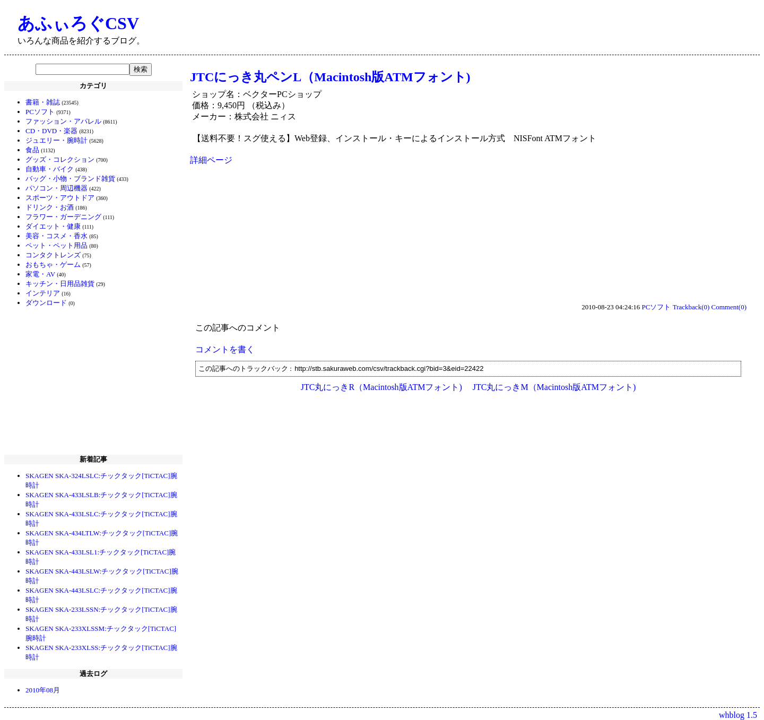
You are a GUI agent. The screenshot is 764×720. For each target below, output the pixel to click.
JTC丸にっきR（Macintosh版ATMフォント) (381, 387)
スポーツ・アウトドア (59, 198)
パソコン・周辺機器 (56, 188)
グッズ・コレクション (59, 159)
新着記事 (93, 459)
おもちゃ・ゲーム (53, 264)
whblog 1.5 (738, 714)
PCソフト (40, 112)
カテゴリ (93, 86)
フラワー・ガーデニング (63, 217)
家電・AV (40, 274)
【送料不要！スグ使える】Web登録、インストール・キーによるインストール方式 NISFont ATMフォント (394, 138)
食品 (32, 150)
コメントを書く (225, 349)
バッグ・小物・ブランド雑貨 (70, 179)
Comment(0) (728, 307)
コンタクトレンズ (53, 255)
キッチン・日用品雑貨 (59, 284)
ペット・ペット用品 (56, 245)
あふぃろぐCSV (78, 23)
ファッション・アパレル (63, 121)
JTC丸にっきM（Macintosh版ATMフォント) (554, 387)
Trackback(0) (691, 307)
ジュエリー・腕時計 (56, 140)
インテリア (42, 293)
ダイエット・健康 (53, 226)
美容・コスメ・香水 (56, 236)
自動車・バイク (49, 169)
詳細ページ (211, 159)
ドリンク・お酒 (49, 207)
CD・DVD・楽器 (51, 131)
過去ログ (93, 674)
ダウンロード (46, 303)
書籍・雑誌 (42, 102)
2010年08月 (42, 690)
